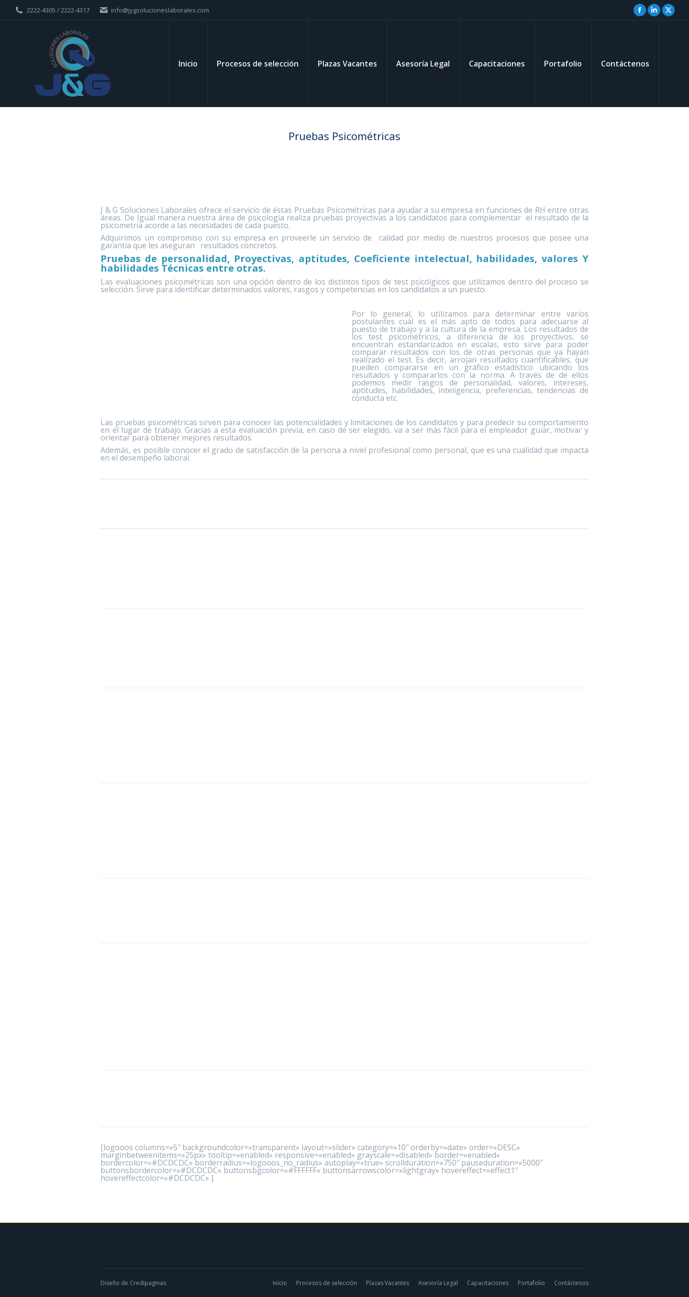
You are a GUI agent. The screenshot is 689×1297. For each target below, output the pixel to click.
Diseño (110, 1283)
